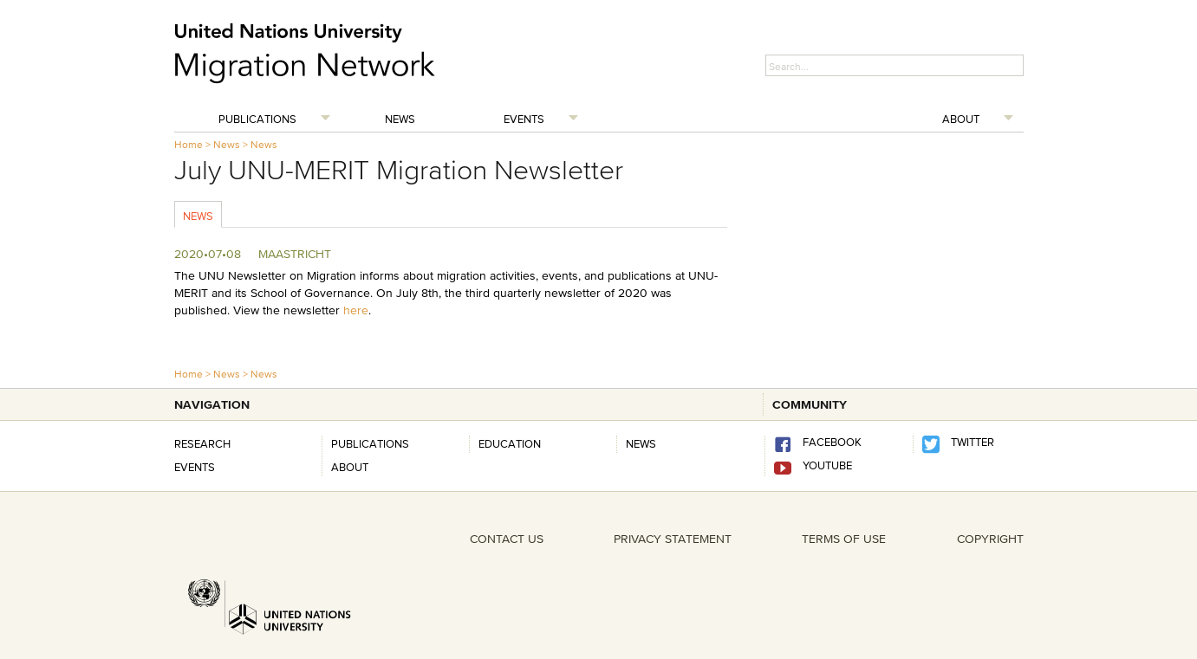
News (400, 118)
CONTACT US (506, 538)
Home (188, 144)
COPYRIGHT (990, 538)
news (641, 443)
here (355, 310)
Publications (257, 118)
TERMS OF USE (844, 538)
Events (524, 118)
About (960, 118)
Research (202, 443)
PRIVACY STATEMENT (673, 538)
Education (509, 443)
